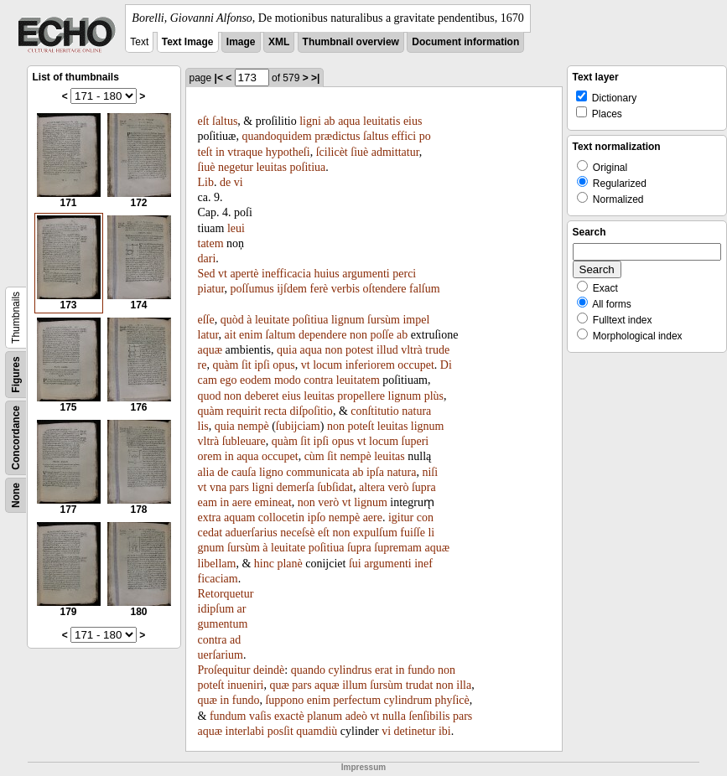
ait (230, 335)
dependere (323, 335)
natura (401, 472)
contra (318, 380)
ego (228, 380)
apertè (244, 273)
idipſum (216, 609)
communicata (317, 472)
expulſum (375, 532)
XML (278, 42)
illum (354, 685)
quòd (232, 319)
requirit (243, 411)
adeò (356, 716)
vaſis (260, 716)
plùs (434, 396)
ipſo (317, 517)
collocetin (281, 517)
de (225, 182)
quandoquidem (276, 136)
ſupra (424, 487)
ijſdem (292, 288)
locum (327, 365)
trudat (420, 685)
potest (359, 350)
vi (238, 182)
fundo (421, 670)
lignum (348, 319)
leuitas (271, 167)
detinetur (415, 731)
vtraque (244, 152)
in (220, 152)
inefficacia (286, 273)
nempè (252, 426)
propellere (361, 396)
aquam (239, 517)
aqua (349, 121)
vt (222, 273)
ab (329, 121)
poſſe (381, 335)
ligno (271, 472)
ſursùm (383, 319)
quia (287, 350)
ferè (319, 288)
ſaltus (224, 121)
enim (250, 335)
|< (219, 78)
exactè (289, 716)
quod (209, 396)
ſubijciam (298, 426)
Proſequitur (224, 670)
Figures (16, 374)
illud (387, 350)
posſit (280, 731)
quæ (278, 685)
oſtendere (385, 288)
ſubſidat (335, 487)
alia (206, 472)
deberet (262, 396)
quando (308, 670)
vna (218, 487)
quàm (225, 365)
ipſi (262, 365)
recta (275, 411)
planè (289, 563)
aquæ (210, 350)
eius (413, 121)
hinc (264, 563)
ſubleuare (244, 441)
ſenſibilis (428, 716)
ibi (445, 731)
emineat (273, 502)
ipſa (375, 472)
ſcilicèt (332, 152)
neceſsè (297, 532)
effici (404, 136)
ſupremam (398, 547)
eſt (204, 121)
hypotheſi (288, 152)
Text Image (188, 42)
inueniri (245, 685)
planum (324, 716)
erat (383, 670)
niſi (430, 472)
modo (287, 380)
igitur (400, 517)
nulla (394, 716)
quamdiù (316, 731)
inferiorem (370, 365)
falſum (424, 288)
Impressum (363, 767)
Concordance (16, 438)
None (16, 495)
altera (372, 487)
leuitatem (358, 380)
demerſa (295, 487)
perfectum (357, 700)
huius (326, 273)
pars (239, 487)
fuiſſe (412, 532)
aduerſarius (252, 532)
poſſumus (252, 288)
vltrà (412, 350)
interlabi (245, 731)
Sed (207, 273)
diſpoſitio (311, 411)
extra (209, 517)
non (358, 335)
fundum (228, 716)
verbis (345, 288)
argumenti (366, 273)
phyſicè (452, 700)
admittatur (395, 152)
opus (283, 365)
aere (242, 502)
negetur (235, 167)
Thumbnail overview (351, 42)
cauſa (244, 472)
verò (398, 487)
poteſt (360, 426)
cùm (314, 456)
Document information (465, 42)
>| (315, 78)
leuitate (272, 319)
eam (207, 502)
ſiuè (359, 152)
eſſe (206, 319)
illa (463, 685)
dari (207, 258)
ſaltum (281, 335)
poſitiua (308, 167)
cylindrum (408, 700)
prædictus (337, 136)
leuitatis (381, 121)
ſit (246, 365)
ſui (355, 563)
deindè (268, 670)
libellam (217, 563)
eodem (255, 380)
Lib (206, 182)
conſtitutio (375, 411)
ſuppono (284, 700)
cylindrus (349, 670)
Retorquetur (226, 593)
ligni (310, 121)
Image (241, 42)
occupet (415, 365)
